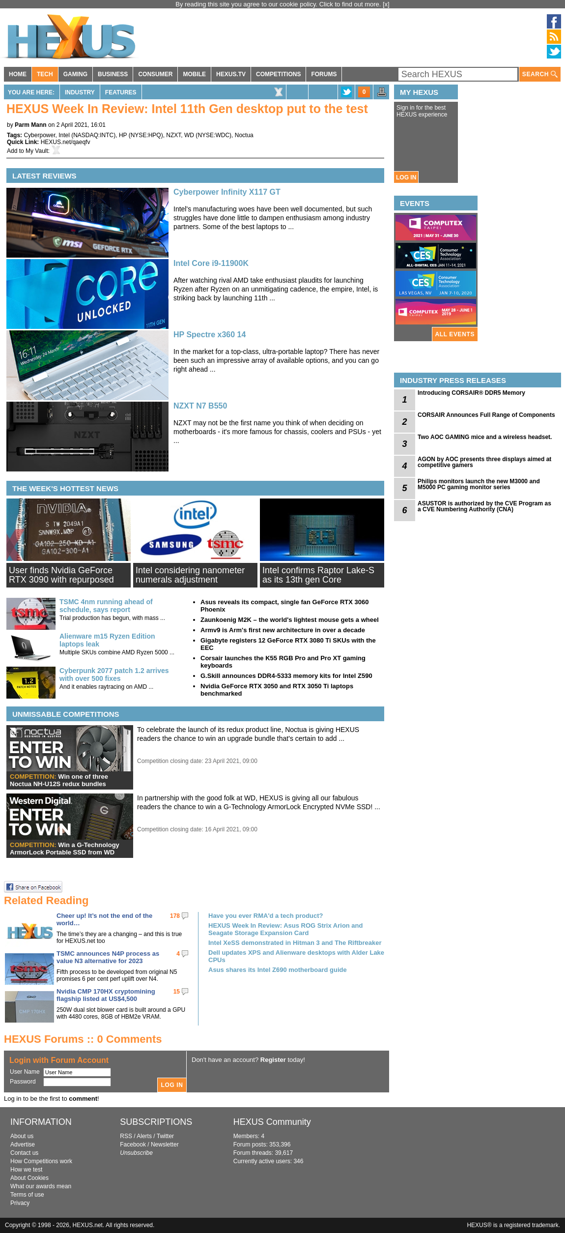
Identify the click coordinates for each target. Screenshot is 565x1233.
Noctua (244, 135)
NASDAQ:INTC (93, 135)
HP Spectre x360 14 (209, 334)
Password (23, 1081)
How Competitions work (41, 1161)
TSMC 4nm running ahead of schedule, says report (106, 606)
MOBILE (194, 74)
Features (121, 92)
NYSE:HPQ (146, 135)
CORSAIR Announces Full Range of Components (486, 415)
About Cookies (29, 1177)
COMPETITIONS (278, 74)
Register (273, 1059)
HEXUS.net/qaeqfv (65, 142)
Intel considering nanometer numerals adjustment (190, 575)
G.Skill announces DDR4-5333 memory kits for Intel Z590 (286, 675)
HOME (18, 74)
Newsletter (165, 1144)
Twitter (165, 1136)
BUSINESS (113, 74)
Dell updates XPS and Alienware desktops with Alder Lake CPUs (296, 956)
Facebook (133, 1144)
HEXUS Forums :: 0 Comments (83, 1039)
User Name (25, 1071)
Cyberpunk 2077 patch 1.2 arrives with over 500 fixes (114, 674)
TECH (45, 74)
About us (21, 1136)
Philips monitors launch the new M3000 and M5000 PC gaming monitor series (479, 484)
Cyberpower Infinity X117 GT (227, 192)
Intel (64, 135)
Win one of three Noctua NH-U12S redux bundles (59, 780)
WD (189, 135)
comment (83, 1098)
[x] (386, 4)
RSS (126, 1136)
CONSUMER (155, 74)
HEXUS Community (272, 1122)
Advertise (22, 1144)
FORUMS (324, 74)
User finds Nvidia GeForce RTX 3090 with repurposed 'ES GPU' (61, 579)
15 (176, 991)
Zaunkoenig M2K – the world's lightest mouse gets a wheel (289, 619)
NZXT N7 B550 (200, 406)
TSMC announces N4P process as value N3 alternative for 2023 (107, 957)
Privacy (19, 1203)
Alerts (144, 1136)
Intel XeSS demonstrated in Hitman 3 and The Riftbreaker (295, 942)
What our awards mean (40, 1186)
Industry (80, 92)
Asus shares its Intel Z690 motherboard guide (277, 969)
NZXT (173, 135)
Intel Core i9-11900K (211, 263)
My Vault (37, 150)
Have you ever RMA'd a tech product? (265, 915)
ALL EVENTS (455, 334)
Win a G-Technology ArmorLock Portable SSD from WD (64, 848)
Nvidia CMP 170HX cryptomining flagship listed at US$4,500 (105, 995)
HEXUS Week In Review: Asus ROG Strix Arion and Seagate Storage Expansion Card (285, 929)
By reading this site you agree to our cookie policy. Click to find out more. (279, 4)
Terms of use (27, 1194)
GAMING (75, 74)
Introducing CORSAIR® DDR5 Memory (471, 393)
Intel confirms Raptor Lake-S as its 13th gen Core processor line (318, 579)
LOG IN (406, 177)
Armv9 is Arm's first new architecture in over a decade (282, 630)
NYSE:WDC (213, 135)
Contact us (24, 1152)
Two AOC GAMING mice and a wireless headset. (485, 437)
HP (123, 135)
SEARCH (540, 74)
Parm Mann (31, 124)
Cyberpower (39, 135)
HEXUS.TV (231, 74)
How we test (26, 1169)
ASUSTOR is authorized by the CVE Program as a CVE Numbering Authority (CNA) (484, 506)
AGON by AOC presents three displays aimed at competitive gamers (484, 462)
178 (175, 915)
